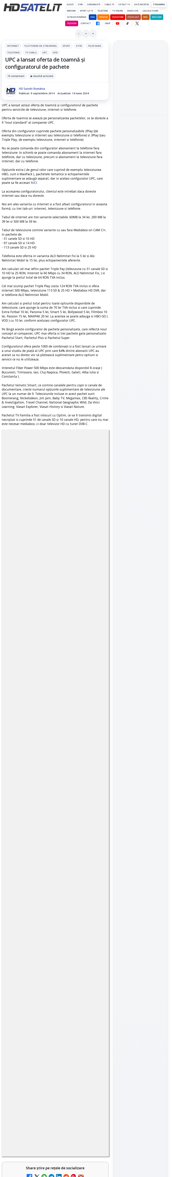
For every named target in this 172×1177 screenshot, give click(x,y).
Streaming (159, 4)
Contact (86, 23)
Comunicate (93, 4)
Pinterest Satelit (140, 526)
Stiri (79, 45)
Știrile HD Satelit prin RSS (140, 538)
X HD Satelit (140, 516)
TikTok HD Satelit (140, 506)
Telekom (71, 23)
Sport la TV (86, 10)
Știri (80, 4)
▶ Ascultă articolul (42, 76)
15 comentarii (15, 76)
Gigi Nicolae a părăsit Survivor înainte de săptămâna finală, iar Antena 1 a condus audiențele (137, 80)
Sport (66, 45)
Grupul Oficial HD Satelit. (57, 1129)
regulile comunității (59, 1120)
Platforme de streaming (41, 45)
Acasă (70, 4)
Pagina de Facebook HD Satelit (140, 461)
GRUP (107, 23)
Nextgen (157, 17)
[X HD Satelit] (137, 23)
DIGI (93, 17)
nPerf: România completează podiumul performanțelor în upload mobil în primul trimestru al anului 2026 (140, 183)
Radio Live (132, 10)
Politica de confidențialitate (140, 637)
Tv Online (117, 10)
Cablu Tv (109, 4)
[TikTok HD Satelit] (127, 23)
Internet (13, 45)
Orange (103, 17)
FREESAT (134, 572)
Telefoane (94, 45)
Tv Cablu (31, 52)
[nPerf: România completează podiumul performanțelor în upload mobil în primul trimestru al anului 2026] (140, 209)
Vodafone (117, 17)
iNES (145, 17)
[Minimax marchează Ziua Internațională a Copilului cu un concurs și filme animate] (140, 155)
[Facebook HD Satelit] (97, 23)
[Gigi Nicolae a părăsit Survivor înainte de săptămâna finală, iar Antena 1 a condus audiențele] (140, 105)
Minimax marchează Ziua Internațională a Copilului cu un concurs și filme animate (140, 132)
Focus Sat (133, 17)
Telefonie (102, 10)
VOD (55, 52)
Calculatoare (150, 10)
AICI (34, 182)
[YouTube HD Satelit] (117, 23)
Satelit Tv (124, 4)
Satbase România (76, 17)
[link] (140, 93)
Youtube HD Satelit (140, 496)
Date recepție (141, 4)
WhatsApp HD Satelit (140, 486)
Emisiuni (71, 10)
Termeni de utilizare (140, 626)
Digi (121, 572)
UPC (44, 52)
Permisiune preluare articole (140, 614)
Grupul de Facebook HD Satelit (140, 474)
